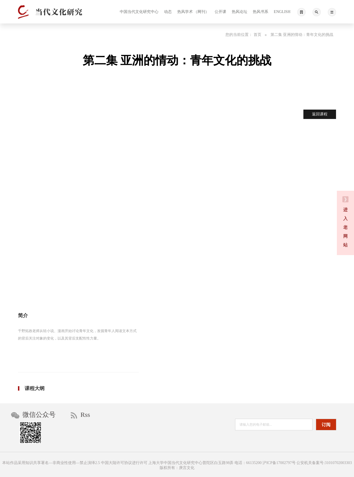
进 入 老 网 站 (345, 221)
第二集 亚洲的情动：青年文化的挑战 (302, 35)
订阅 (326, 424)
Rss (80, 415)
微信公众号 (33, 414)
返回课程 (319, 114)
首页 (260, 35)
